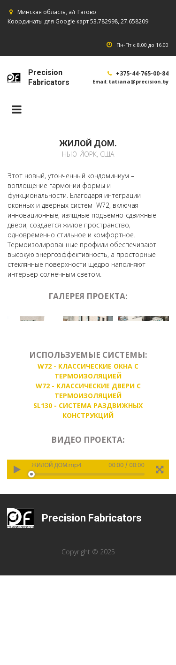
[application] (88, 561)
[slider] (88, 566)
